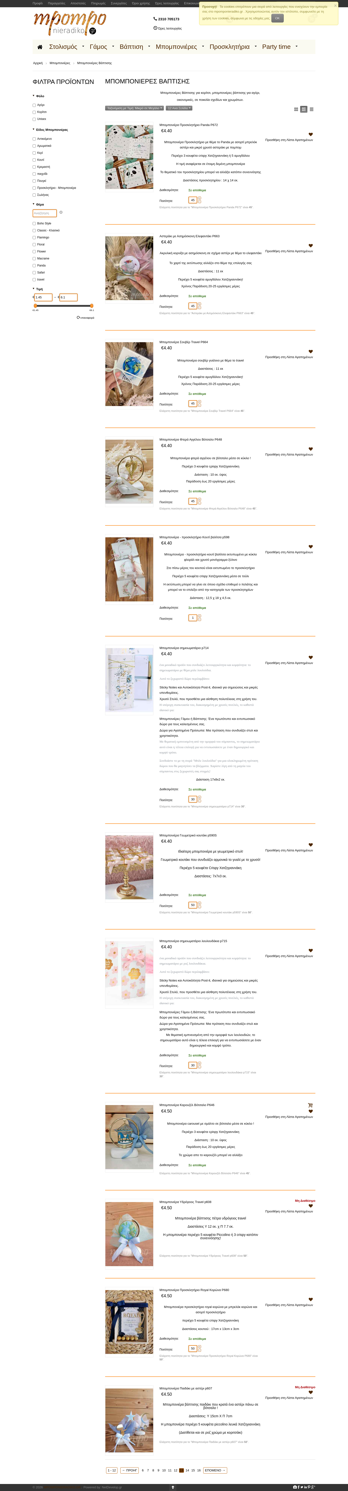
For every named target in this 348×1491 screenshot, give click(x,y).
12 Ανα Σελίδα (179, 108)
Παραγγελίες (56, 3)
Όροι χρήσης (141, 3)
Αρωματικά (42, 146)
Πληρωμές (98, 3)
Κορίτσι (40, 112)
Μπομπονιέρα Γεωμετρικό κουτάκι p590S (188, 835)
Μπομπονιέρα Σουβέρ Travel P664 (184, 342)
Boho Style (42, 223)
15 (193, 1470)
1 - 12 (112, 1470)
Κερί (38, 153)
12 (175, 1470)
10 (164, 1470)
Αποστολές (78, 3)
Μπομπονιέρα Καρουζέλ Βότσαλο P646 (187, 1105)
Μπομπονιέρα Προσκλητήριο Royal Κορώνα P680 (194, 1290)
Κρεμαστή (41, 167)
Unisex (39, 119)
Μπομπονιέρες (176, 46)
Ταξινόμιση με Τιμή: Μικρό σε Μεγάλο (134, 108)
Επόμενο (215, 1470)
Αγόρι (38, 105)
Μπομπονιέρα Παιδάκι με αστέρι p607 (186, 1388)
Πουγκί (39, 181)
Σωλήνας (41, 195)
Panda (39, 265)
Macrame (41, 258)
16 (199, 1470)
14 (187, 1470)
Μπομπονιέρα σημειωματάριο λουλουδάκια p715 (193, 941)
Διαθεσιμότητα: (169, 190)
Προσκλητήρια (230, 46)
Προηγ (129, 1470)
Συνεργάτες (119, 3)
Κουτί (38, 160)
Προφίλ (38, 3)
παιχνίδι (40, 174)
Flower (39, 251)
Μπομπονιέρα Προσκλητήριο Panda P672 (189, 125)
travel (38, 279)
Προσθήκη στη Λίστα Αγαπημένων (289, 136)
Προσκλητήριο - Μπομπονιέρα (54, 188)
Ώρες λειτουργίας (167, 3)
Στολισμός (63, 46)
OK (277, 18)
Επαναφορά (85, 317)
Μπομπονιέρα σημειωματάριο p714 (184, 648)
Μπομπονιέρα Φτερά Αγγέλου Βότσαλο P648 (191, 439)
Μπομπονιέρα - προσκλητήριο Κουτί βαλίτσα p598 (194, 537)
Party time (276, 46)
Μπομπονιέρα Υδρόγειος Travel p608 (185, 1202)
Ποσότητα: (166, 201)
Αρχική (38, 63)
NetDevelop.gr (112, 1487)
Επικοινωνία (192, 3)
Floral (38, 244)
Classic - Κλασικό (46, 230)
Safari (39, 272)
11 (169, 1470)
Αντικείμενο (42, 138)
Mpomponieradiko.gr (62, 1487)
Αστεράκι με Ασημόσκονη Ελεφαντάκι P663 (190, 236)
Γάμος (98, 46)
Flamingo (41, 237)
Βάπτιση (131, 46)
